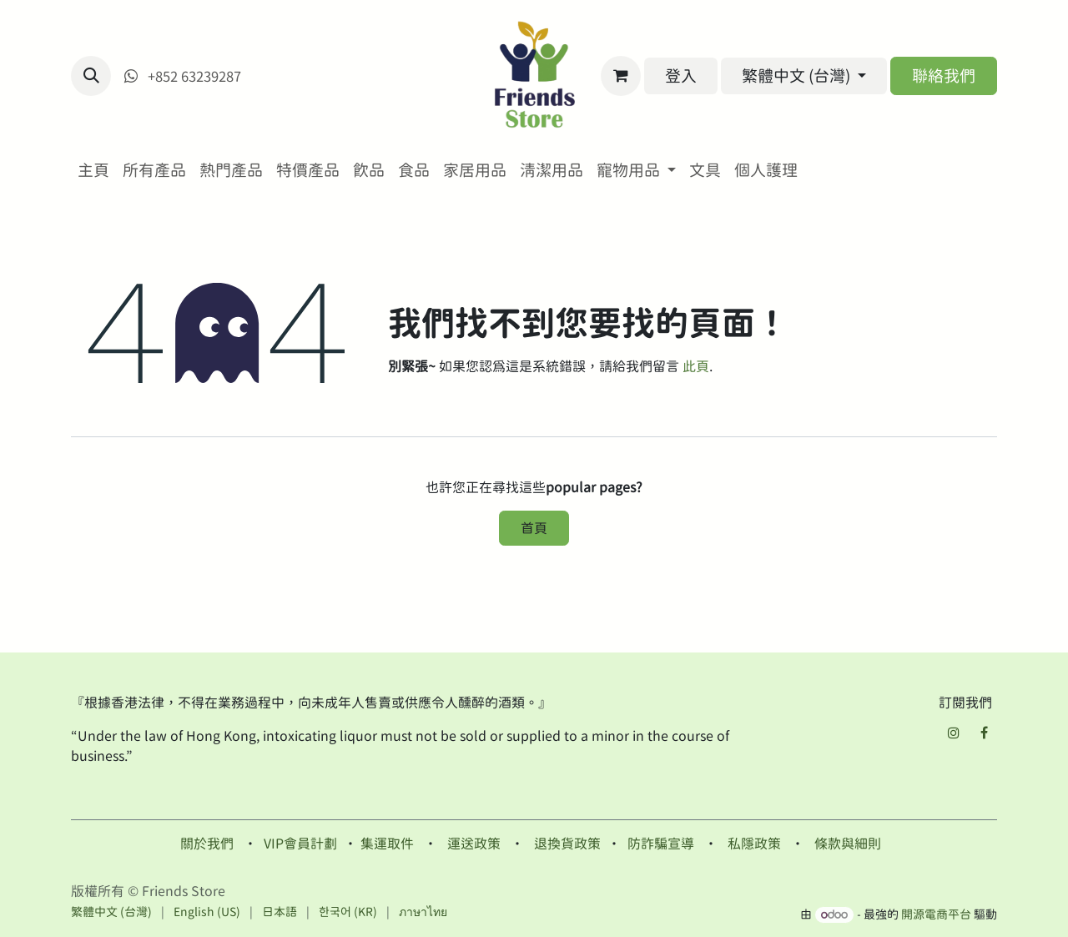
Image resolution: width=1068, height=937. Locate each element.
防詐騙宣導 (660, 843)
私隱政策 (754, 843)
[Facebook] (983, 732)
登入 (681, 75)
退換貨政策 (567, 843)
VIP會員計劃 (300, 843)
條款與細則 (847, 843)
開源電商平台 (936, 914)
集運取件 (387, 843)
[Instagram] (953, 732)
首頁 (534, 528)
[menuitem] (93, 170)
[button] (91, 76)
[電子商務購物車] (621, 76)
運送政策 (474, 843)
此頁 (696, 366)
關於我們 (207, 843)
